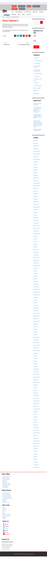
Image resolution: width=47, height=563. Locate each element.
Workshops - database (6, 514)
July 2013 (35, 451)
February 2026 (36, 146)
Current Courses (5, 492)
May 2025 (35, 169)
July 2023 (35, 212)
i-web (12, 11)
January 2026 (36, 148)
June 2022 (35, 241)
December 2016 (36, 401)
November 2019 (36, 316)
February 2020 (36, 308)
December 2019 (36, 313)
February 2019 (36, 337)
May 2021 (35, 276)
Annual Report (5, 487)
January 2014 (36, 438)
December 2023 (36, 207)
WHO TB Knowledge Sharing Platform (37, 130)
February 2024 (36, 201)
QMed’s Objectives (6, 478)
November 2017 (36, 377)
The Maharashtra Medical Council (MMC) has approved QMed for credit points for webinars (23, 2)
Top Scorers (4, 499)
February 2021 (36, 284)
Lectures (4, 510)
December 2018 (36, 342)
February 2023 (36, 220)
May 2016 (35, 419)
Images (23, 14)
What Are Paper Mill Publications (37, 104)
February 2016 (36, 427)
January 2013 (36, 464)
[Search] (41, 22)
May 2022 (35, 244)
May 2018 (35, 361)
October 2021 (36, 262)
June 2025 (35, 167)
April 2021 (35, 278)
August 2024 (35, 188)
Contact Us (29, 14)
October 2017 (36, 379)
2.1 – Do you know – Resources (37, 66)
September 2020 (36, 294)
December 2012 (36, 467)
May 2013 (35, 456)
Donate (3, 513)
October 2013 (36, 446)
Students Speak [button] (36, 6)
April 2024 (35, 196)
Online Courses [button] (21, 6)
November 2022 (36, 228)
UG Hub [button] (28, 6)
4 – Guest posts (36, 76)
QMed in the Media (6, 483)
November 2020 (36, 292)
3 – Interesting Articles (37, 73)
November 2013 (36, 443)
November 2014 (36, 432)
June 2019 (35, 326)
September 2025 (36, 159)
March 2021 (35, 281)
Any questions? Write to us (6, 549)
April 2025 (35, 172)
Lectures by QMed (27, 11)
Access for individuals (6, 495)
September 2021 (36, 265)
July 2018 (35, 355)
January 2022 (36, 254)
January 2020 (36, 310)
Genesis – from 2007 (6, 476)
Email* (38, 42)
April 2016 (35, 422)
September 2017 (36, 382)
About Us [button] (14, 6)
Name (38, 37)
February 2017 (36, 395)
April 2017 (35, 390)
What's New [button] (14, 8)
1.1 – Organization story (37, 60)
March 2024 (35, 199)
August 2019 (35, 324)
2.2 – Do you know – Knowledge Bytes (37, 70)
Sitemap (4, 518)
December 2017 (36, 374)
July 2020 (35, 300)
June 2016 (35, 417)
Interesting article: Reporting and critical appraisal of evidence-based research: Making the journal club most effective (37, 123)
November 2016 (36, 403)
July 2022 (35, 239)
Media (19, 14)
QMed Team (4, 480)
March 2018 (35, 366)
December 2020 (36, 289)
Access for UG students (6, 496)
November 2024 (36, 185)
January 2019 (36, 339)
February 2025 (36, 177)
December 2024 (36, 183)
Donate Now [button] (22, 8)
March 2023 (35, 217)
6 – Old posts (35, 82)
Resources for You (5, 502)
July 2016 (35, 414)
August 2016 (35, 411)
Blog (3, 511)
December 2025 (36, 151)
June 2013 (35, 454)
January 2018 (36, 371)
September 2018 (36, 350)
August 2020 (35, 297)
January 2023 (36, 223)
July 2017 (35, 387)
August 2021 (35, 268)
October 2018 (36, 347)
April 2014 (35, 435)
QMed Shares (36, 90)
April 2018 (35, 363)
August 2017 (35, 385)
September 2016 (36, 409)
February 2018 (36, 369)
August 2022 (35, 236)
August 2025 (35, 161)
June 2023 (35, 215)
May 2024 (35, 193)
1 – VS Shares (36, 58)
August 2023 (35, 209)
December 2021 (36, 257)
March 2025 (35, 175)
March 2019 (35, 334)
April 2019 (35, 331)
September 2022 (36, 233)
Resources (41, 11)
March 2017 (35, 393)
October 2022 (36, 231)
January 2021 (36, 286)
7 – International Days (37, 85)
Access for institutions (6, 494)
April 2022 (35, 246)
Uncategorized (36, 93)
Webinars (4, 500)
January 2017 (36, 398)
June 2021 (35, 273)
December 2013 (36, 440)
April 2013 (35, 459)
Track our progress (6, 479)
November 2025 (36, 154)
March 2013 (35, 462)
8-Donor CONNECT (37, 88)
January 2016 (36, 430)
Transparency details (6, 484)
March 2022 (35, 249)
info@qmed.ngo (6, 548)
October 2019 (36, 318)
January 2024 (36, 204)
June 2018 (35, 358)
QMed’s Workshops (18, 11)
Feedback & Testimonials (7, 498)
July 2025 (35, 164)
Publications (13, 14)
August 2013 (35, 448)
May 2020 (35, 302)
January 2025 (36, 180)
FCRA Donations (5, 486)
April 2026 (35, 140)
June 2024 (35, 191)
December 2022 (36, 225)
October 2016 (36, 406)
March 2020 (35, 305)
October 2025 (36, 156)
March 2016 (35, 425)
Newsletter (4, 517)
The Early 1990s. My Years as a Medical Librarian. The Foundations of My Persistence (37, 110)
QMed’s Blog (35, 11)
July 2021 (35, 270)
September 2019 (36, 321)
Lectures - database (6, 515)
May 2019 (35, 329)
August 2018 (35, 353)
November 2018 (36, 345)
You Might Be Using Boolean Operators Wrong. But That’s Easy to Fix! (37, 116)
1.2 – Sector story (36, 63)
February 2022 (36, 252)
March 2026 (35, 143)
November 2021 (36, 260)
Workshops (4, 509)
